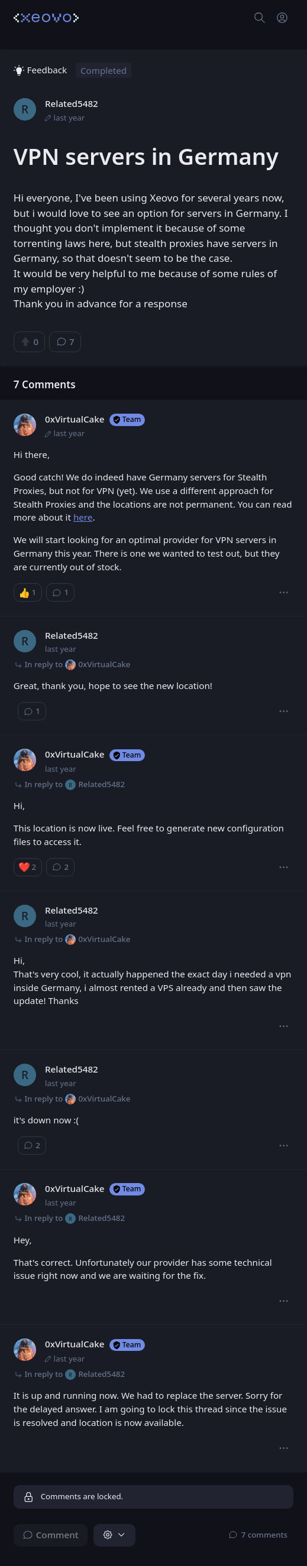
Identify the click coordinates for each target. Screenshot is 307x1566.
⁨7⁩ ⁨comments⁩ (258, 1534)
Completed (103, 70)
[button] (283, 592)
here (83, 517)
